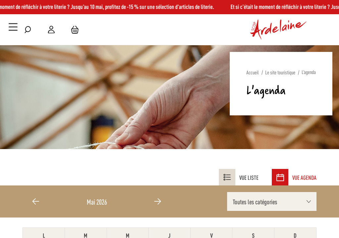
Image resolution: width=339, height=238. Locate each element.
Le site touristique (280, 72)
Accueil (252, 72)
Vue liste (239, 177)
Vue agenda (294, 177)
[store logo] (278, 30)
